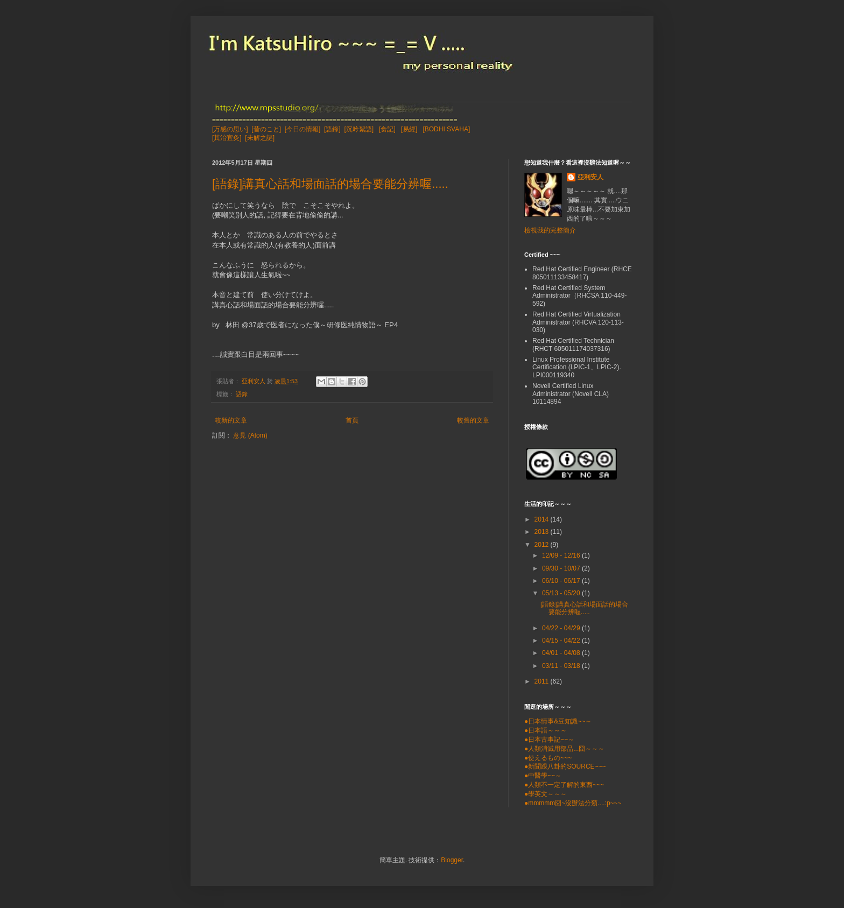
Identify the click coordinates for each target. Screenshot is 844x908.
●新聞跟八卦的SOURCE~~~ (565, 766)
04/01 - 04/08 (562, 653)
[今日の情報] (303, 129)
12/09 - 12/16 (562, 555)
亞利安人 (590, 177)
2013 (542, 532)
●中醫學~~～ (542, 775)
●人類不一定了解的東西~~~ (564, 785)
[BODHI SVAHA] (446, 129)
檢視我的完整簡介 (550, 230)
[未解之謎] (260, 138)
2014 (542, 519)
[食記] (387, 129)
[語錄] (332, 129)
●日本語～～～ (545, 730)
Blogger (452, 860)
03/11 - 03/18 (562, 666)
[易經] (409, 129)
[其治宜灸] (227, 138)
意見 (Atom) (250, 435)
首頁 (352, 420)
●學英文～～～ (545, 794)
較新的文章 (231, 420)
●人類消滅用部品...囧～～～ (564, 748)
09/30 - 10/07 (562, 568)
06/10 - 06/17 (562, 581)
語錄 (242, 394)
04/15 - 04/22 (562, 640)
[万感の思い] (230, 129)
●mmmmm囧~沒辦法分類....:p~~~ (573, 803)
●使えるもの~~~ (548, 758)
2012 (542, 544)
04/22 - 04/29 (562, 628)
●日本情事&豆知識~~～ (558, 721)
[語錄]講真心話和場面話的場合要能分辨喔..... (330, 184)
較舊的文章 (473, 420)
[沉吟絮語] (359, 129)
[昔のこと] (266, 129)
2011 (542, 681)
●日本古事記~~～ (549, 739)
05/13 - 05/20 (562, 593)
